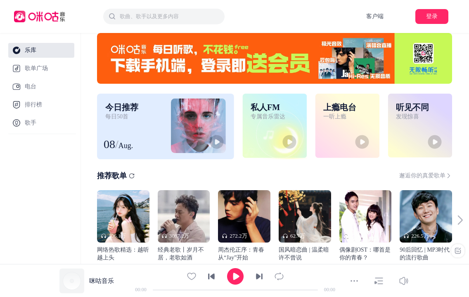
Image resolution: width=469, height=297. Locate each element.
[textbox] (170, 16)
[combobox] (164, 16)
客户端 (375, 16)
